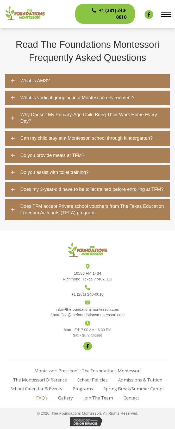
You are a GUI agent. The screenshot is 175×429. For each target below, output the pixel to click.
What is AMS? (35, 80)
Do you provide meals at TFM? (52, 155)
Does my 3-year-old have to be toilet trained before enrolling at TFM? (92, 189)
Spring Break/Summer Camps (134, 389)
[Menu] (166, 14)
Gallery (65, 398)
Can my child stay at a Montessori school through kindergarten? (86, 138)
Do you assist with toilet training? (54, 172)
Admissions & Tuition (140, 380)
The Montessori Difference (40, 380)
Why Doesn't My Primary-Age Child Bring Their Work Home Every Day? (88, 118)
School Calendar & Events (36, 389)
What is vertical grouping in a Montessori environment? (77, 97)
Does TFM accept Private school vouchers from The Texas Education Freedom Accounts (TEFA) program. (92, 209)
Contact (131, 398)
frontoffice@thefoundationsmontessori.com (87, 315)
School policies (92, 380)
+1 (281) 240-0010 (87, 294)
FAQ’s (42, 398)
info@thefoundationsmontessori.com (87, 309)
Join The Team (98, 398)
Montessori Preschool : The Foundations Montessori (87, 371)
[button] (105, 14)
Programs (83, 389)
